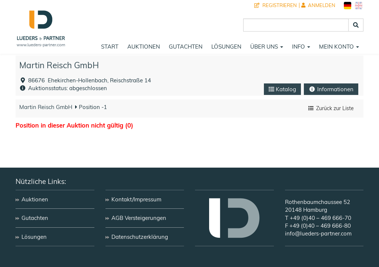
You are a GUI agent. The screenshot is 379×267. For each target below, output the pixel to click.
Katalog (282, 89)
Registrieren (275, 5)
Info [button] (301, 46)
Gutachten (185, 46)
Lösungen (226, 46)
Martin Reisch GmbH (59, 65)
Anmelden (318, 5)
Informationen (331, 89)
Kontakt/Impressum (136, 199)
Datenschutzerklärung (139, 236)
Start (109, 46)
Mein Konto (339, 46)
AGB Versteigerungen (138, 217)
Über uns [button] (266, 46)
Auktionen (143, 46)
